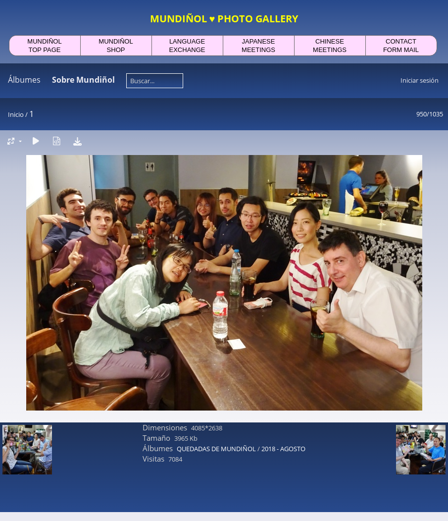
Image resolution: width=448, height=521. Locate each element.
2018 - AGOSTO (283, 448)
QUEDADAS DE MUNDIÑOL (216, 448)
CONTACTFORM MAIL (401, 45)
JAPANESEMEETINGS (258, 45)
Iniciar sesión (419, 80)
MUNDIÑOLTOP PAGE (44, 45)
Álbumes (24, 79)
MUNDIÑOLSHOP (116, 45)
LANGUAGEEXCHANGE (187, 45)
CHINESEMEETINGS (330, 45)
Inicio (16, 114)
